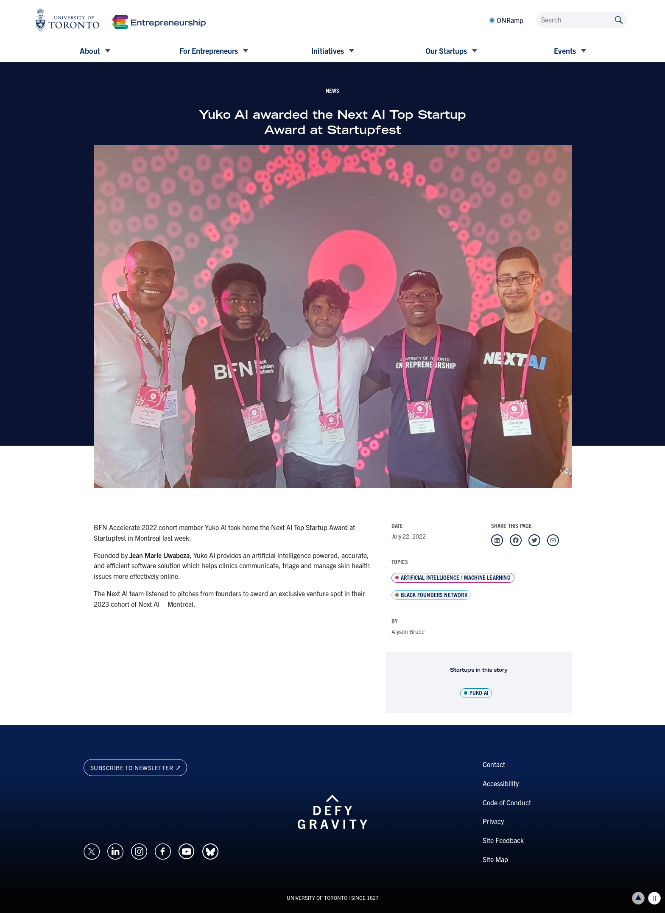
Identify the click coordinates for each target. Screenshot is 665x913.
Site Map (495, 859)
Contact (494, 764)
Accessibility (501, 783)
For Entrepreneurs (208, 51)
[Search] (581, 20)
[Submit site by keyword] (619, 19)
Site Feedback (503, 840)
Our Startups (446, 51)
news (333, 90)
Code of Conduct (507, 802)
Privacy (493, 821)
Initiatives (327, 51)
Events (565, 51)
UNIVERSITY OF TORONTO (317, 897)
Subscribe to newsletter (135, 767)
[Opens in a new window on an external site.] (92, 850)
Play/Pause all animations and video (654, 898)
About (90, 51)
